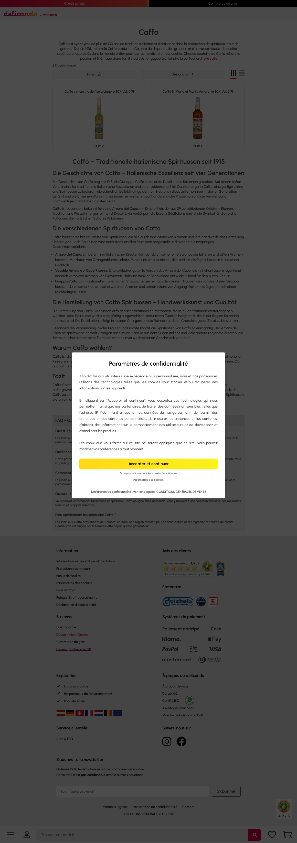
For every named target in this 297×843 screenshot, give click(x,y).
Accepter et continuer (149, 463)
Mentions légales (144, 492)
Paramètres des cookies (148, 479)
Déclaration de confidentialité (111, 492)
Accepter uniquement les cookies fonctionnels (148, 473)
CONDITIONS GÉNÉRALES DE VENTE (181, 492)
